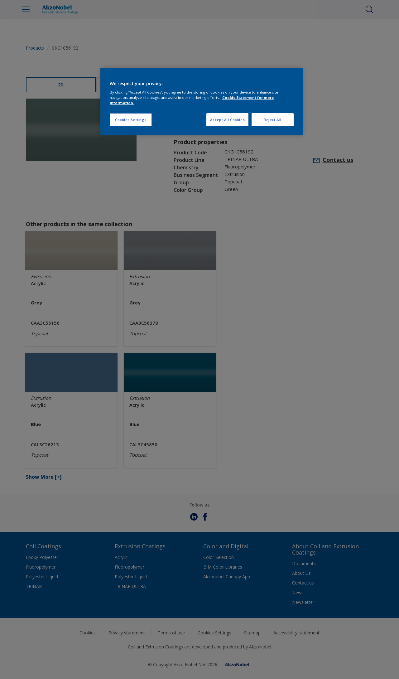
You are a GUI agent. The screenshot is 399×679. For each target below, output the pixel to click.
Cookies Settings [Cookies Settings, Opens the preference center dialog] (131, 119)
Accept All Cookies (227, 119)
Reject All (272, 119)
